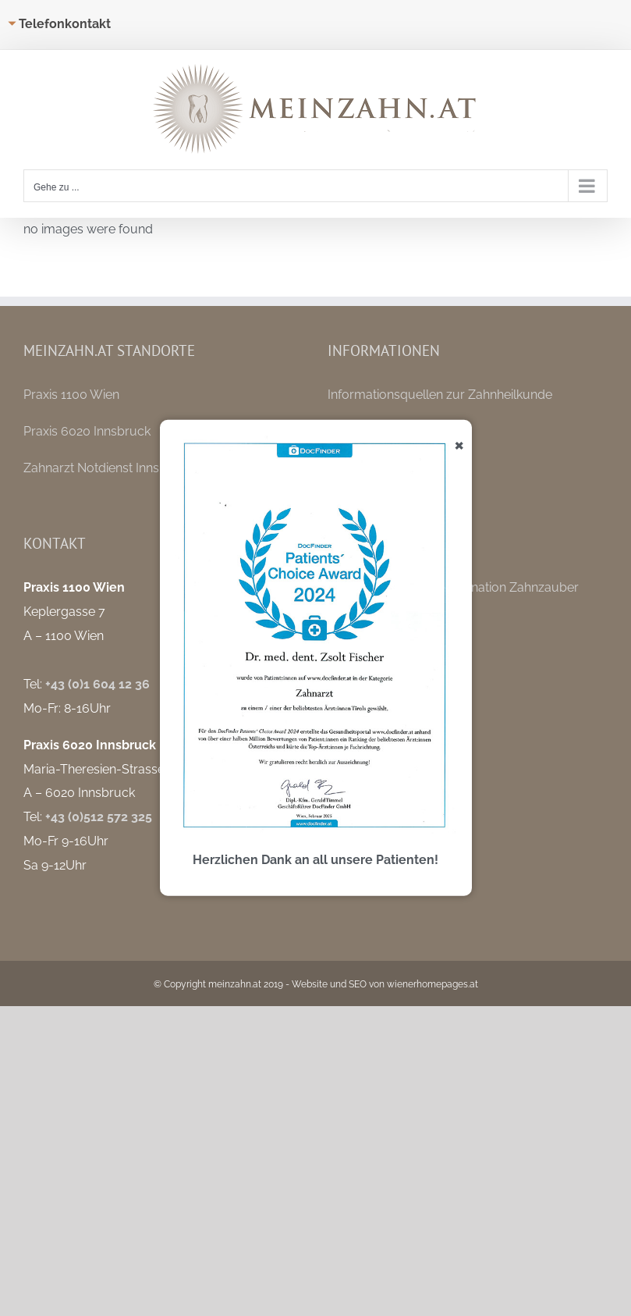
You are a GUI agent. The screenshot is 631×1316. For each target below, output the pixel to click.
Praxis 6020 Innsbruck (87, 431)
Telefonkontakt (65, 23)
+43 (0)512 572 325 (98, 816)
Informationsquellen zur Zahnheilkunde (440, 394)
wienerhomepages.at (432, 984)
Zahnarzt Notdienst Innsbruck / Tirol (127, 468)
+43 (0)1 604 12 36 (97, 684)
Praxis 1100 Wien (71, 394)
